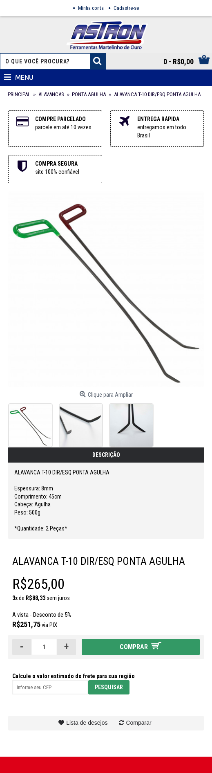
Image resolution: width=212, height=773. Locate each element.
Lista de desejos (86, 722)
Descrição (106, 455)
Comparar (138, 722)
